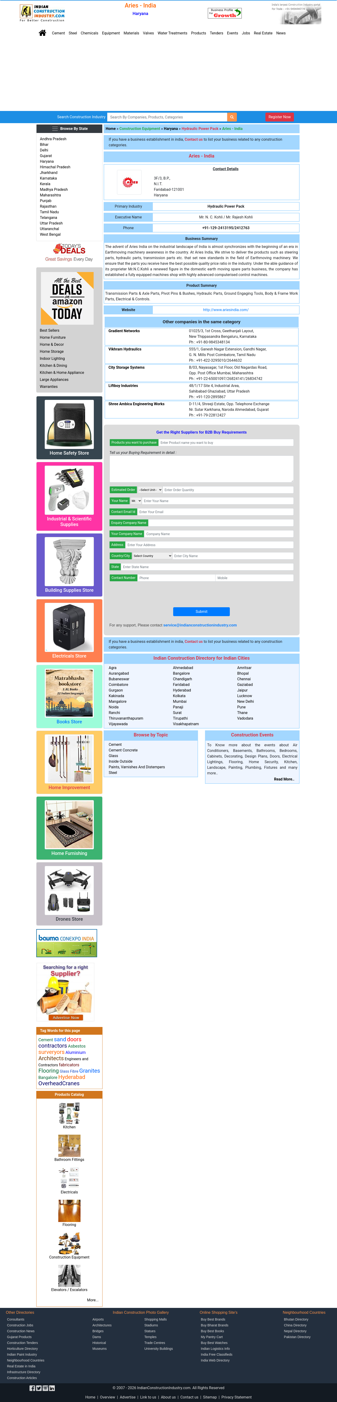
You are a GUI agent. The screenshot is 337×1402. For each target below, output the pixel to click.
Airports (98, 1319)
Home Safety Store (69, 453)
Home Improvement (69, 787)
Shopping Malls (155, 1319)
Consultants (15, 1319)
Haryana (47, 161)
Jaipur (242, 690)
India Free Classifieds (216, 1354)
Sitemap (210, 1397)
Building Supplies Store (69, 590)
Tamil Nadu (49, 212)
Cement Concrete (123, 750)
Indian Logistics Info (215, 1348)
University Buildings (158, 1348)
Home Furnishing (69, 853)
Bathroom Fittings (69, 1159)
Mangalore (118, 701)
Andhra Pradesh (53, 139)
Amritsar (244, 668)
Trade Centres (154, 1343)
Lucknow (244, 696)
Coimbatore (118, 684)
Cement (58, 33)
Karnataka (48, 178)
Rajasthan (48, 206)
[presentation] (145, 594)
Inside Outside (121, 761)
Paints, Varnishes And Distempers (137, 767)
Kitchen (69, 1127)
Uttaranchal (49, 229)
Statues (149, 1331)
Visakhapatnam (186, 724)
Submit (201, 611)
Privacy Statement (236, 1397)
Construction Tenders (22, 1343)
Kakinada (116, 696)
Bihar (44, 144)
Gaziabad (245, 684)
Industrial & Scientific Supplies (69, 521)
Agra (113, 668)
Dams (96, 1337)
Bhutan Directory (296, 1319)
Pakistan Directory (297, 1337)
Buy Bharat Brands (214, 1325)
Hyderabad (182, 690)
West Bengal (50, 234)
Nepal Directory (295, 1331)
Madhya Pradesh (54, 189)
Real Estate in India (21, 1366)
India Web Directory (215, 1360)
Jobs (246, 33)
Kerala (45, 184)
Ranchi (114, 712)
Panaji (178, 707)
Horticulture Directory (22, 1348)
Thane (242, 712)
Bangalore (181, 673)
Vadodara (245, 718)
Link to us (148, 1397)
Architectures (102, 1325)
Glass (113, 756)
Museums (99, 1348)
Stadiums (151, 1325)
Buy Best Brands (213, 1319)
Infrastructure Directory (23, 1372)
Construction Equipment (69, 1257)
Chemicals (89, 33)
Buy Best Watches (214, 1343)
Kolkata (179, 696)
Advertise (128, 1397)
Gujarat (46, 156)
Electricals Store (69, 656)
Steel (73, 33)
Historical (99, 1343)
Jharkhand (48, 172)
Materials (131, 33)
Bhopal (243, 673)
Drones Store (69, 919)
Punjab (45, 201)
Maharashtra (50, 195)
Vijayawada (118, 724)
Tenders (216, 33)
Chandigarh (182, 679)
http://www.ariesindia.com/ (226, 310)
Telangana (48, 217)
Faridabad (181, 684)
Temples (150, 1337)
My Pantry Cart (212, 1337)
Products (198, 33)
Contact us (189, 1397)
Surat (177, 712)
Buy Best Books (212, 1331)
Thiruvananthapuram (126, 718)
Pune (241, 707)
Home (111, 128)
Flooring (69, 1224)
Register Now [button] (279, 117)
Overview (107, 1397)
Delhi (44, 150)
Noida (114, 707)
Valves (148, 33)
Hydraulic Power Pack (200, 128)
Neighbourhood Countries (25, 1360)
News (281, 33)
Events (232, 33)
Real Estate (263, 33)
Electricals (69, 1192)
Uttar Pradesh (51, 223)
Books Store (69, 722)
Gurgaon (116, 690)
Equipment (111, 33)
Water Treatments (172, 33)
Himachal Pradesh (55, 167)
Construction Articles (22, 1378)
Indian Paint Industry (22, 1354)
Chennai (244, 679)
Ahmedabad (183, 668)
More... (93, 1300)
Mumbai (180, 701)
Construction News (21, 1331)
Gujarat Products (19, 1337)
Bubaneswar (119, 679)
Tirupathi (180, 718)
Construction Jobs (20, 1325)
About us (168, 1397)
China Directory (295, 1325)
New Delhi (245, 701)
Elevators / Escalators (69, 1290)
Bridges (97, 1331)
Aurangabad (119, 673)
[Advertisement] (168, 76)
